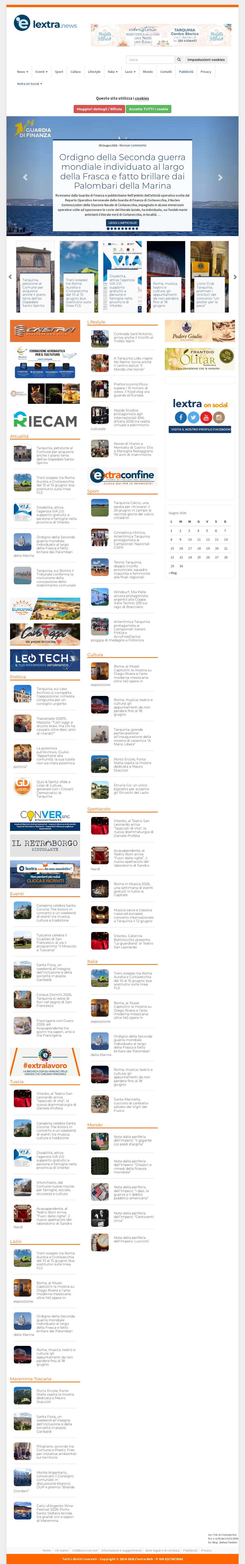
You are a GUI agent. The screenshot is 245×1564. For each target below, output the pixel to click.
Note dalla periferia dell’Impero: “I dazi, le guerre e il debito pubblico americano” (131, 1192)
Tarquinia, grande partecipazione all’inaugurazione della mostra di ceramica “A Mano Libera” (132, 737)
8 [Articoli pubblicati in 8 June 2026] (171, 539)
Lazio (130, 72)
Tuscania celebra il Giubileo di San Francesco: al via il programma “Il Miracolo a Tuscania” (56, 942)
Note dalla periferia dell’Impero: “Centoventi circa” (134, 1217)
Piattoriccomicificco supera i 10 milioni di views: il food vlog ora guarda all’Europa (132, 389)
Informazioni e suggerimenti (121, 1550)
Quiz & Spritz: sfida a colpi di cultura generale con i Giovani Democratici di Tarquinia (55, 789)
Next (235, 276)
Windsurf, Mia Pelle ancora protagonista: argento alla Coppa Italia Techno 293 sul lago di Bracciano (131, 599)
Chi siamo (61, 1550)
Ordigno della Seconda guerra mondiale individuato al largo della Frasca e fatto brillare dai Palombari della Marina (122, 171)
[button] (23, 176)
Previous (10, 276)
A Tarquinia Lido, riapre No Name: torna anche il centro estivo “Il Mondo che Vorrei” (133, 363)
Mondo (148, 72)
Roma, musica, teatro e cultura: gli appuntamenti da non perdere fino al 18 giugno (202, 294)
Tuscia (17, 1081)
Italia (113, 72)
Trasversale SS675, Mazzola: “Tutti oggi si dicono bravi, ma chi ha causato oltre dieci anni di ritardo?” (56, 726)
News (22, 72)
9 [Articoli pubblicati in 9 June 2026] (180, 539)
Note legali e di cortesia (162, 1550)
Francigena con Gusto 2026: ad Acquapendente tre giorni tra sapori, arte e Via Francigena (56, 1028)
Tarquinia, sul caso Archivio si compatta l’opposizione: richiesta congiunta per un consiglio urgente (55, 696)
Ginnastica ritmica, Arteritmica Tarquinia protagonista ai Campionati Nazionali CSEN (132, 540)
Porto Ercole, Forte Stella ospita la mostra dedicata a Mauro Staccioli (55, 1396)
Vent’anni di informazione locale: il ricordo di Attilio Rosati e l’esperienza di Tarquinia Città (28, 294)
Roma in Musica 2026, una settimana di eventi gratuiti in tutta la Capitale (133, 889)
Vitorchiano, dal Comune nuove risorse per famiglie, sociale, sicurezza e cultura (55, 1188)
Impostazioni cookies (206, 60)
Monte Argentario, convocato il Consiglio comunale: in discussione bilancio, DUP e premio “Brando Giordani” (44, 1481)
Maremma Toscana (30, 1379)
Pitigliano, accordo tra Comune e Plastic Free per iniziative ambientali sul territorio (57, 1452)
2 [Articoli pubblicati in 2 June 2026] (180, 530)
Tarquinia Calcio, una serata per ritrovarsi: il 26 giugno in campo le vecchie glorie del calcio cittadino (134, 510)
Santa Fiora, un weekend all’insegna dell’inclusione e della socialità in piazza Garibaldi (54, 972)
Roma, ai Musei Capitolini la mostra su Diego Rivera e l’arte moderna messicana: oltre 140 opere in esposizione (44, 1292)
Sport (59, 72)
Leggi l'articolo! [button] (123, 223)
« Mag (173, 573)
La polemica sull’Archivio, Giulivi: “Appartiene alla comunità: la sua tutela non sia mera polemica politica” (44, 757)
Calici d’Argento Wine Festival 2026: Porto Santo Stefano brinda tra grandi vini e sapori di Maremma (55, 1513)
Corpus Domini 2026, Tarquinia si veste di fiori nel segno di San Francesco (54, 1000)
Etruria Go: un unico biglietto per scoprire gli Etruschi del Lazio (131, 789)
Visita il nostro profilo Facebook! (201, 429)
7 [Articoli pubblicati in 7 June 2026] (225, 530)
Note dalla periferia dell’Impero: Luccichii (131, 1239)
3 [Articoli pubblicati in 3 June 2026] (189, 530)
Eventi (42, 72)
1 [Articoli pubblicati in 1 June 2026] (171, 530)
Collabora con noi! (85, 1550)
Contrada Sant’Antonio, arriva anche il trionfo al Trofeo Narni (133, 337)
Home (47, 1550)
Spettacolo (98, 809)
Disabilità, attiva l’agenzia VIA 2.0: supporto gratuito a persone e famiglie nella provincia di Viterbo (158, 291)
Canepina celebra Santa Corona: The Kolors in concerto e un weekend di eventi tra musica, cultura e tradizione (56, 912)
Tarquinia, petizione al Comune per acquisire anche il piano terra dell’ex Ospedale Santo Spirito (71, 293)
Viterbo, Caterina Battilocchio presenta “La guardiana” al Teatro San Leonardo (133, 941)
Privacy (206, 72)
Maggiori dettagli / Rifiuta (99, 109)
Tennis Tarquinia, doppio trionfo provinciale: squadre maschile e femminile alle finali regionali (132, 569)
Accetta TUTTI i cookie (148, 109)
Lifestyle (94, 72)
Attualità (19, 436)
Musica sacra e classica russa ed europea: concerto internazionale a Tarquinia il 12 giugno (134, 915)
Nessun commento (133, 145)
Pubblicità (186, 72)
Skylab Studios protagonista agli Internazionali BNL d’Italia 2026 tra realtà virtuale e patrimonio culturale (120, 419)
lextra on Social (29, 83)
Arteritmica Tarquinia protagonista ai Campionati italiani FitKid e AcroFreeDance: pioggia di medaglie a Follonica (120, 631)
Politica (18, 677)
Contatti (166, 72)
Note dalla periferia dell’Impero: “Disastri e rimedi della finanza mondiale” (132, 1166)
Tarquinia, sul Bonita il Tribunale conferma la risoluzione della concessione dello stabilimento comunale (56, 578)
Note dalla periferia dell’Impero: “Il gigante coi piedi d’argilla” (133, 1140)
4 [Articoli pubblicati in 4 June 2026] (198, 530)
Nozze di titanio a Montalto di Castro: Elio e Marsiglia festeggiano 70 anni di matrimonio (133, 449)
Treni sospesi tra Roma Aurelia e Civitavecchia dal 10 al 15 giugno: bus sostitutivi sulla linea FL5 (115, 293)
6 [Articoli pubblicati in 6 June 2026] (216, 530)
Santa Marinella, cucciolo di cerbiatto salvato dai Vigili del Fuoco (131, 1104)
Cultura (76, 72)
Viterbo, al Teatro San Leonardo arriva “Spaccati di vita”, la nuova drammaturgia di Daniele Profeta (56, 1101)
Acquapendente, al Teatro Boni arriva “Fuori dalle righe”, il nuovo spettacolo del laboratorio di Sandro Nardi (43, 1217)
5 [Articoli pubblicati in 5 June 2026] (207, 530)
